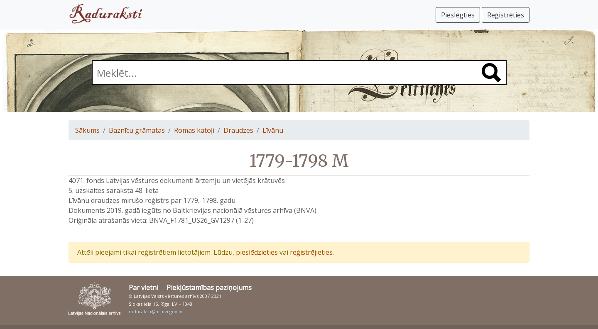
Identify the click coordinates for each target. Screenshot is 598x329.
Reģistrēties (505, 14)
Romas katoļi (194, 130)
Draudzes (238, 130)
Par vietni (143, 287)
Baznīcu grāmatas (137, 130)
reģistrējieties (311, 252)
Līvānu (272, 130)
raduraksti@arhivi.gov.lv (155, 311)
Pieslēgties (458, 14)
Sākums (87, 130)
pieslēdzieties (257, 252)
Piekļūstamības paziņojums (209, 287)
